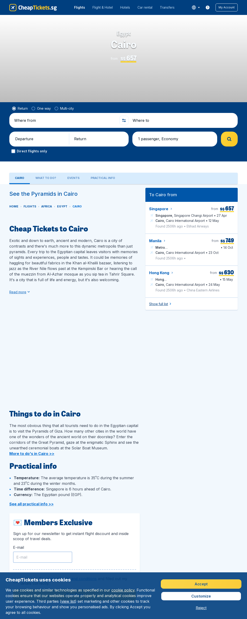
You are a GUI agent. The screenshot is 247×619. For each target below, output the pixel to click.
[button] (227, 7)
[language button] (196, 7)
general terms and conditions (71, 569)
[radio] (20, 108)
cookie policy (122, 590)
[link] (207, 7)
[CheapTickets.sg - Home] (33, 7)
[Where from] (64, 120)
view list (68, 601)
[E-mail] (42, 547)
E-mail (18, 537)
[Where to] (182, 120)
